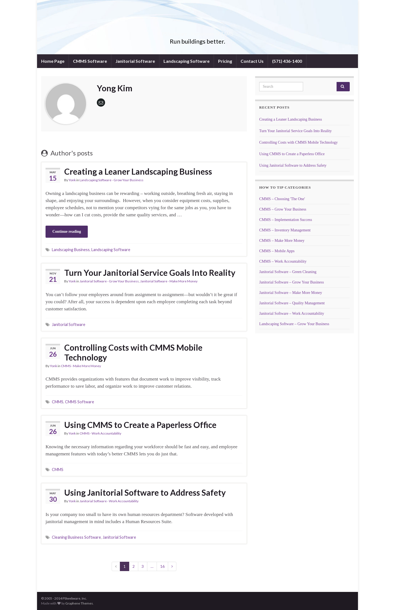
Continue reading (66, 231)
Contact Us (252, 61)
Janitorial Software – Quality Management (292, 303)
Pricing (225, 61)
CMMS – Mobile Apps (277, 251)
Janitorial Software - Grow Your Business (109, 281)
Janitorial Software (135, 61)
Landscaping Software (186, 61)
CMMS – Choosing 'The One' (282, 199)
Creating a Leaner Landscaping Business (138, 171)
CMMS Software (90, 61)
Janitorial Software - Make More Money (169, 281)
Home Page (52, 61)
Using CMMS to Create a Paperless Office (140, 425)
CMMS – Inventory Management (285, 230)
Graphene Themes (79, 603)
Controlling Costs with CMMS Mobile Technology (133, 352)
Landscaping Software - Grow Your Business (111, 180)
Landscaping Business (71, 249)
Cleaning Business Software (76, 537)
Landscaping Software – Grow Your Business (294, 324)
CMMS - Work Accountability (100, 433)
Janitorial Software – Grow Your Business (291, 282)
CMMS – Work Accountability (282, 261)
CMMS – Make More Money (281, 241)
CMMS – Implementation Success (285, 220)
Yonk (72, 180)
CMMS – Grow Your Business (282, 209)
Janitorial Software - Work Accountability (109, 501)
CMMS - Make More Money (81, 366)
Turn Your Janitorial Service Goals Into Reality (149, 272)
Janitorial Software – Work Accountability (291, 313)
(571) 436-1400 (287, 61)
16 (162, 566)
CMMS (57, 401)
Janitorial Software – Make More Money (290, 293)
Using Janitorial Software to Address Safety (145, 492)
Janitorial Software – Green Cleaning (287, 272)
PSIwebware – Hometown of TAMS (197, 32)
